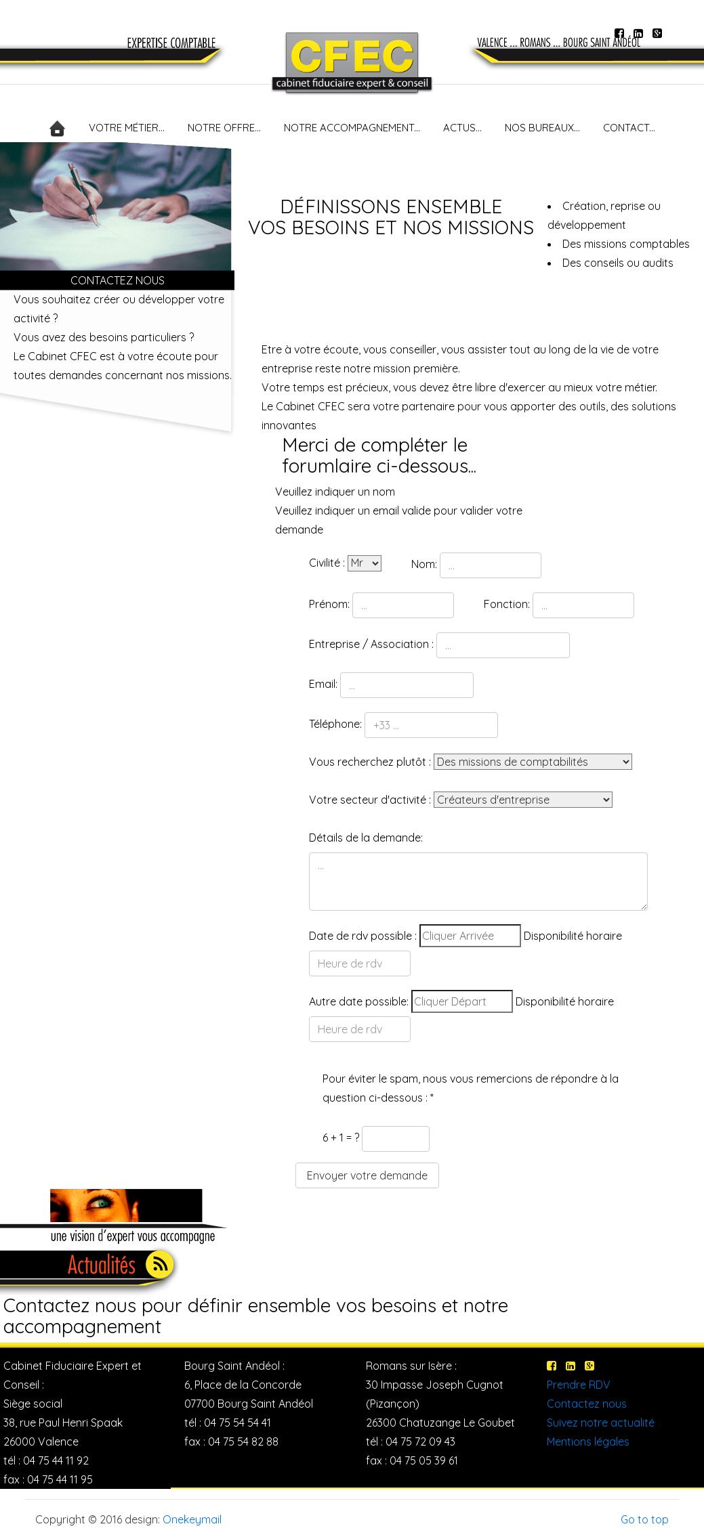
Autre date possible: (359, 1001)
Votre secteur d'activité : (370, 799)
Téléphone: (335, 724)
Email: (323, 684)
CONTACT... (629, 127)
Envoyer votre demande (367, 1175)
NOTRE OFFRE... (224, 127)
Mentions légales (588, 1441)
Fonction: (507, 604)
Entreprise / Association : (371, 644)
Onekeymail (192, 1519)
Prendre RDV (578, 1384)
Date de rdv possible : (363, 935)
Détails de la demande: (366, 837)
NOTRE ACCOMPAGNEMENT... (352, 127)
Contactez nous (587, 1403)
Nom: (424, 564)
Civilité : (327, 562)
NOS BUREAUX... (542, 127)
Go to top (645, 1519)
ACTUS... (462, 127)
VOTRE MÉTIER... (127, 127)
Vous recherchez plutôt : (370, 761)
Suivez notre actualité (601, 1422)
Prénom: (329, 604)
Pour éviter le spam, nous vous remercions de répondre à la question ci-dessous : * (471, 1088)
